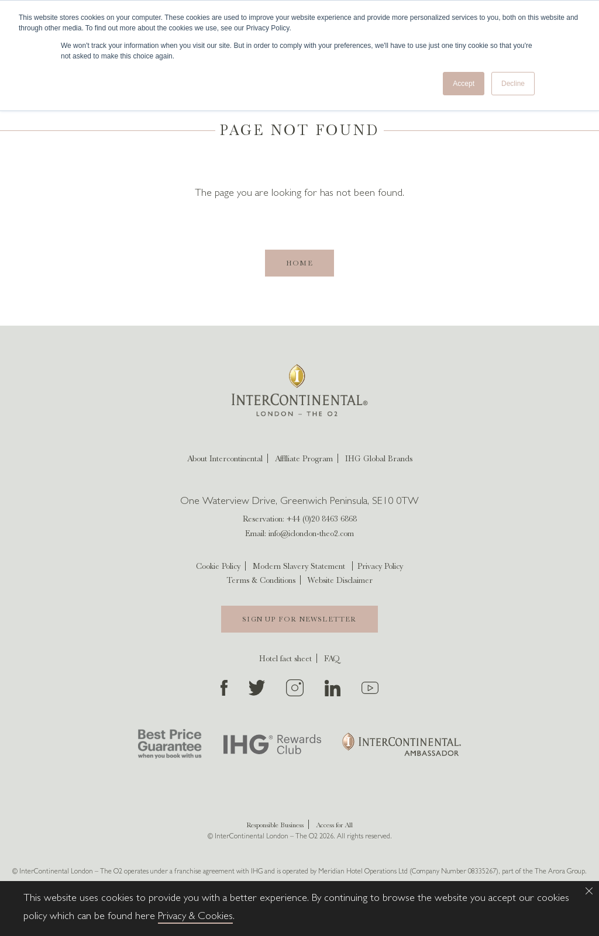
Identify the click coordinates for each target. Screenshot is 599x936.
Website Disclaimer (340, 580)
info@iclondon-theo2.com (311, 533)
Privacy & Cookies (195, 917)
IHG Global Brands (378, 458)
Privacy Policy (380, 566)
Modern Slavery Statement (299, 566)
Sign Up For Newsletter (299, 619)
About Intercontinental (225, 458)
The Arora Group (560, 872)
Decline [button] (513, 84)
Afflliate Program (304, 458)
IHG (257, 872)
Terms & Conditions (260, 580)
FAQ (332, 658)
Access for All (334, 825)
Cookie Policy (218, 566)
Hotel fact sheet (285, 658)
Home (299, 263)
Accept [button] (463, 84)
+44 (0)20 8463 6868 (322, 518)
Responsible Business (275, 825)
